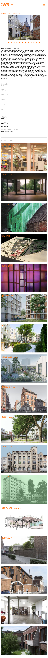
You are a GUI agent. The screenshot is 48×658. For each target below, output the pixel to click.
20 (36, 42)
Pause (24, 38)
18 (33, 42)
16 (30, 42)
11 (22, 42)
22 (39, 42)
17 (31, 42)
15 (28, 42)
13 (25, 42)
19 (34, 42)
